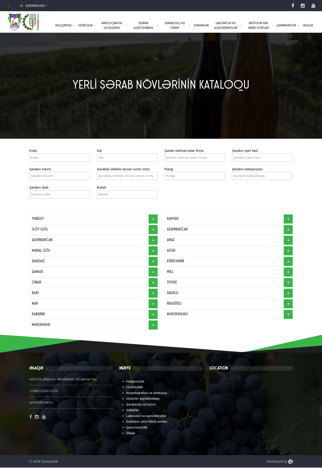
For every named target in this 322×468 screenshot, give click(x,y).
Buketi (101, 188)
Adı (99, 151)
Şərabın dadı (39, 188)
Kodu (33, 151)
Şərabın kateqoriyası (247, 169)
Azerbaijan (32, 5)
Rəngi (168, 169)
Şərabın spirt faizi (245, 151)
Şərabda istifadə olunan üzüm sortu (123, 169)
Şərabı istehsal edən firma (184, 151)
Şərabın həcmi (40, 169)
